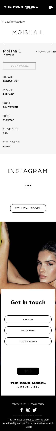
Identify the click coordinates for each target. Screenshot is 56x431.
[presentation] (28, 354)
